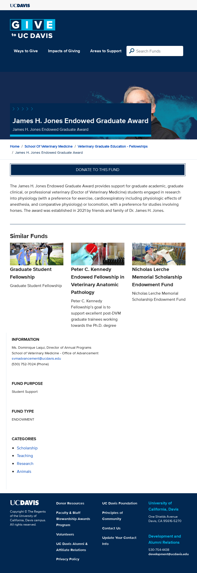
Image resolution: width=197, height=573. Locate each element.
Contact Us (111, 528)
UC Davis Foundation (119, 503)
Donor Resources (70, 503)
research (25, 463)
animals (24, 471)
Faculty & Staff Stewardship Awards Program (73, 518)
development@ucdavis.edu (168, 554)
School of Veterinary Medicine (49, 146)
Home (14, 146)
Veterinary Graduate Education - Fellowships (113, 146)
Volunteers (65, 534)
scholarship (27, 448)
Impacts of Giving (64, 51)
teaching (25, 456)
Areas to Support (105, 51)
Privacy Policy (67, 559)
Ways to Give (26, 51)
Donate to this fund (97, 170)
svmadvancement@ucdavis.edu (36, 358)
